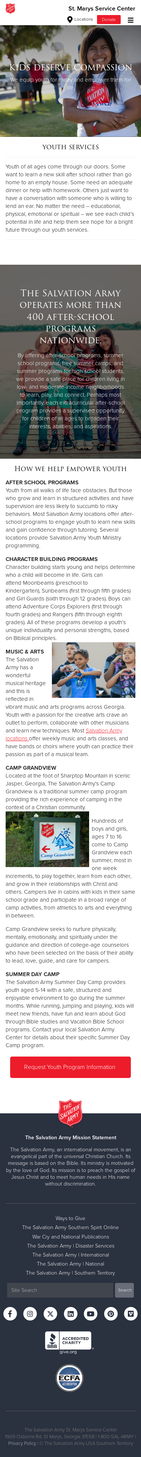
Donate (109, 19)
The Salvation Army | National (70, 1264)
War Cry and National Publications (70, 1237)
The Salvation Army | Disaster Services (70, 1246)
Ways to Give (70, 1218)
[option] (70, 77)
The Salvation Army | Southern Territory (70, 1273)
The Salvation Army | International (70, 1255)
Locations (80, 19)
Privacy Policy (22, 1443)
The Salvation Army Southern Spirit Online (70, 1227)
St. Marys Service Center (101, 8)
